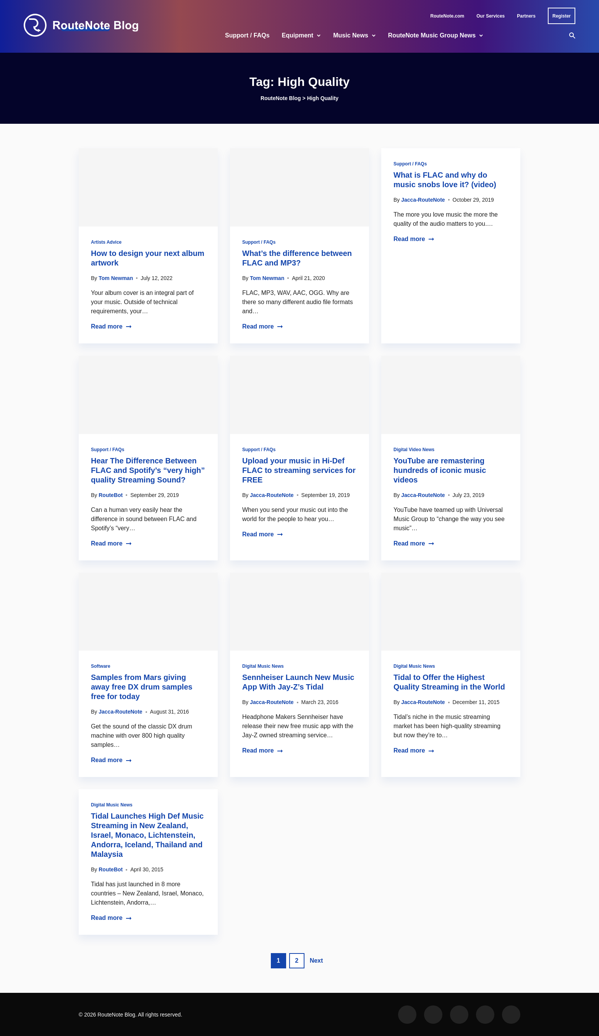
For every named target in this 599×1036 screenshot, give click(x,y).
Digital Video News (413, 449)
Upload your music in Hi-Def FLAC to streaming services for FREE (299, 470)
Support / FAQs (247, 35)
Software (100, 666)
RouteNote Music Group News (432, 35)
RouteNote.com (448, 16)
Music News (350, 35)
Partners (526, 16)
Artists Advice (106, 242)
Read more (111, 326)
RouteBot (111, 495)
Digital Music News (263, 666)
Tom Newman (116, 278)
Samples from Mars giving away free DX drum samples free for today (142, 687)
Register (561, 16)
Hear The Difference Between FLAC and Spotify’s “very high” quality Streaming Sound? (148, 470)
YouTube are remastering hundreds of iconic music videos (439, 470)
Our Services (490, 16)
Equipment (298, 35)
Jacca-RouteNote (423, 200)
